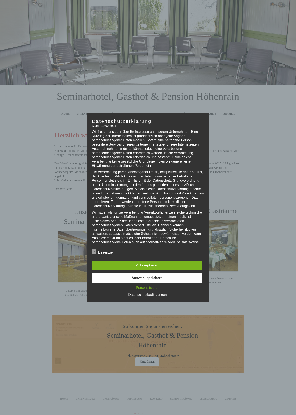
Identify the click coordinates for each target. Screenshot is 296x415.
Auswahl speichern (147, 278)
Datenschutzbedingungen (147, 294)
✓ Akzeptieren (147, 265)
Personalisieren (147, 287)
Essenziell (103, 251)
